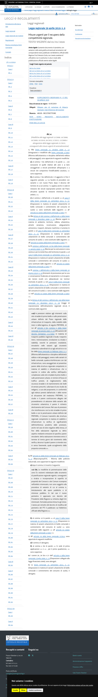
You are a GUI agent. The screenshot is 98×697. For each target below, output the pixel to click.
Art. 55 (10, 395)
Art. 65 (10, 459)
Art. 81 (10, 542)
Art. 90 (10, 593)
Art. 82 (10, 547)
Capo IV (10, 166)
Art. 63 (10, 446)
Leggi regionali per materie (14, 36)
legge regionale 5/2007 (60, 152)
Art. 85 (10, 565)
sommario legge (59, 10)
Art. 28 (10, 243)
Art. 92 (10, 602)
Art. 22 (10, 206)
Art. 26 (10, 229)
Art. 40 (10, 303)
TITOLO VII (10, 609)
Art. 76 (10, 519)
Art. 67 (10, 478)
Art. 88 (10, 584)
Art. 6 (10, 110)
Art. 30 (10, 252)
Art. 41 (10, 307)
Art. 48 (10, 358)
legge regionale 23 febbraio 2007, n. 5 (52, 351)
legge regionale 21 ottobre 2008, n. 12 (52, 149)
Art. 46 (10, 340)
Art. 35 (10, 280)
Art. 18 (10, 174)
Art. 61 (10, 436)
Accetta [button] (15, 690)
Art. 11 (10, 137)
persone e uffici (62, 14)
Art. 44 (10, 326)
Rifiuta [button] (23, 690)
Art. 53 (10, 381)
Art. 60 (10, 432)
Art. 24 (10, 220)
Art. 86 (10, 574)
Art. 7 (10, 114)
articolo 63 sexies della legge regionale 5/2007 (47, 212)
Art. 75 (10, 515)
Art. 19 (10, 183)
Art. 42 (10, 312)
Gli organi (38, 7)
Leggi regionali (10, 31)
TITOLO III (10, 190)
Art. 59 (10, 427)
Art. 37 (10, 289)
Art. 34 (10, 275)
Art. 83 (10, 551)
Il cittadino (70, 7)
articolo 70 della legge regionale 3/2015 (49, 536)
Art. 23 (10, 211)
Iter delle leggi (79, 30)
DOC (40, 84)
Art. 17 (10, 169)
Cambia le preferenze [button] (35, 690)
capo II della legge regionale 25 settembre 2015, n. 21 (49, 255)
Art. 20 (10, 197)
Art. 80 (10, 538)
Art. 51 (10, 372)
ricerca (46, 10)
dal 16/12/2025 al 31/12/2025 (40, 71)
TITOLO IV (10, 346)
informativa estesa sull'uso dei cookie (80, 685)
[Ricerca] (80, 14)
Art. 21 (10, 202)
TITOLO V (10, 420)
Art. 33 (10, 271)
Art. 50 (10, 367)
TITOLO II (10, 80)
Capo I (10, 69)
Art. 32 (10, 261)
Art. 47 (10, 353)
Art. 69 (10, 487)
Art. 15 (10, 156)
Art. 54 (10, 390)
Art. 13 (10, 146)
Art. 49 (10, 363)
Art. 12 (10, 142)
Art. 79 (10, 533)
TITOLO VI (10, 471)
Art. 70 (10, 492)
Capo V (10, 180)
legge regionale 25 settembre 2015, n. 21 (52, 565)
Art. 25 (10, 225)
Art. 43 (10, 317)
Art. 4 (10, 96)
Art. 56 (10, 399)
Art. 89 (10, 588)
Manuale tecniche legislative (83, 38)
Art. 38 (10, 294)
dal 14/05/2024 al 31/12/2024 (40, 76)
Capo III (10, 124)
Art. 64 (10, 450)
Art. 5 (10, 100)
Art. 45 (10, 330)
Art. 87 (10, 579)
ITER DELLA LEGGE (37, 123)
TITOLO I (10, 66)
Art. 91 (10, 597)
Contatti (8, 52)
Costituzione (78, 34)
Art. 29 (10, 248)
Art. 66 (10, 464)
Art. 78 (10, 528)
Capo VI (10, 336)
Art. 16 (10, 160)
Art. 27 (10, 238)
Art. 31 (10, 257)
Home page (28, 10)
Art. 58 (10, 413)
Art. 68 (10, 482)
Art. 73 (10, 505)
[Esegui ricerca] (93, 13)
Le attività (46, 7)
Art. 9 (10, 128)
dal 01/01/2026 (34, 68)
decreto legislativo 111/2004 (42, 334)
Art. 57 (10, 404)
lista (51, 10)
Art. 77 (10, 524)
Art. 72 (10, 501)
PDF (36, 84)
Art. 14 (10, 151)
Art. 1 (10, 73)
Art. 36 (10, 284)
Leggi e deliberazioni (58, 7)
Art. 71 (10, 496)
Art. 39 (10, 298)
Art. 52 (10, 376)
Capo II (10, 106)
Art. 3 (10, 91)
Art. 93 (10, 616)
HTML (31, 84)
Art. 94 (10, 625)
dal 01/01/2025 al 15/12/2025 (40, 73)
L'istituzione (29, 7)
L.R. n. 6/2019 (11, 62)
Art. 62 (10, 441)
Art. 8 (10, 119)
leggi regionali (38, 10)
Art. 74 (10, 510)
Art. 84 (10, 556)
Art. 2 (10, 87)
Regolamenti (9, 40)
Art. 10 (10, 133)
